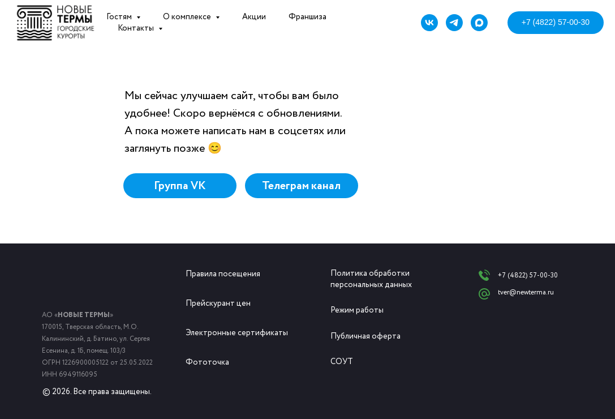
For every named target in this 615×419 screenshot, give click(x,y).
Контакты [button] (137, 28)
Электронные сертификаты (237, 333)
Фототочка (207, 362)
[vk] (429, 22)
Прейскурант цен (218, 303)
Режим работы (357, 310)
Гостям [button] (120, 17)
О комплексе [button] (188, 17)
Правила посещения (223, 274)
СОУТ (341, 361)
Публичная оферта (365, 336)
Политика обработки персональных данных (371, 279)
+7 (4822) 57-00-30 (528, 275)
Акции (254, 17)
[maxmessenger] (479, 22)
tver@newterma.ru (526, 292)
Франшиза (307, 17)
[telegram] (454, 22)
